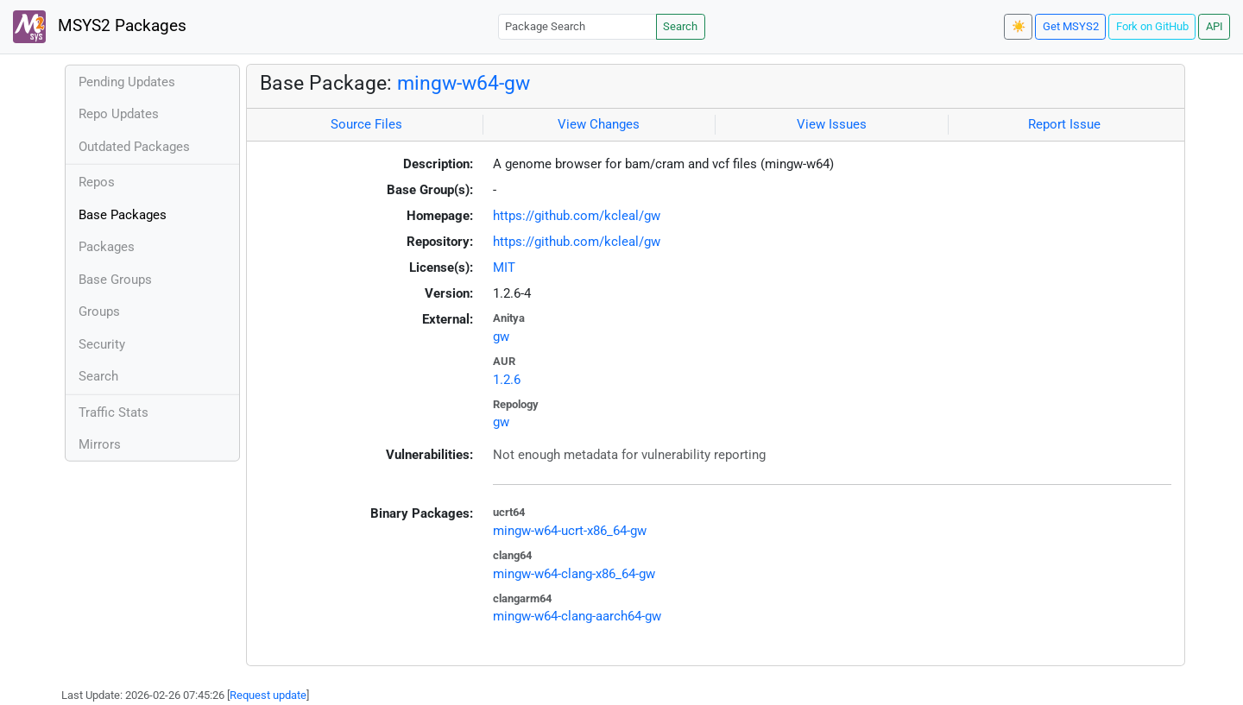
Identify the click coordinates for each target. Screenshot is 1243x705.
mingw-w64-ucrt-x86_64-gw (570, 530)
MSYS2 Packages (99, 26)
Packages (107, 247)
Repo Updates (119, 114)
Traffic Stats (113, 412)
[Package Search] (577, 26)
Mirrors (100, 444)
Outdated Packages (134, 146)
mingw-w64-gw (463, 83)
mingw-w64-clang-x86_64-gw (574, 574)
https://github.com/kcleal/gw (576, 215)
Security (102, 344)
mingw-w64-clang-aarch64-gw (577, 616)
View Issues (832, 124)
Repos (97, 182)
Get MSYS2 (1071, 26)
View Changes (599, 124)
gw (501, 336)
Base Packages (123, 215)
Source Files (366, 124)
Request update (268, 695)
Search (680, 26)
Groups (99, 311)
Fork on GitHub (1152, 26)
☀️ (1018, 26)
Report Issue (1064, 124)
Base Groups (115, 279)
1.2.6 (507, 379)
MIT (504, 267)
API (1214, 26)
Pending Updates (127, 82)
